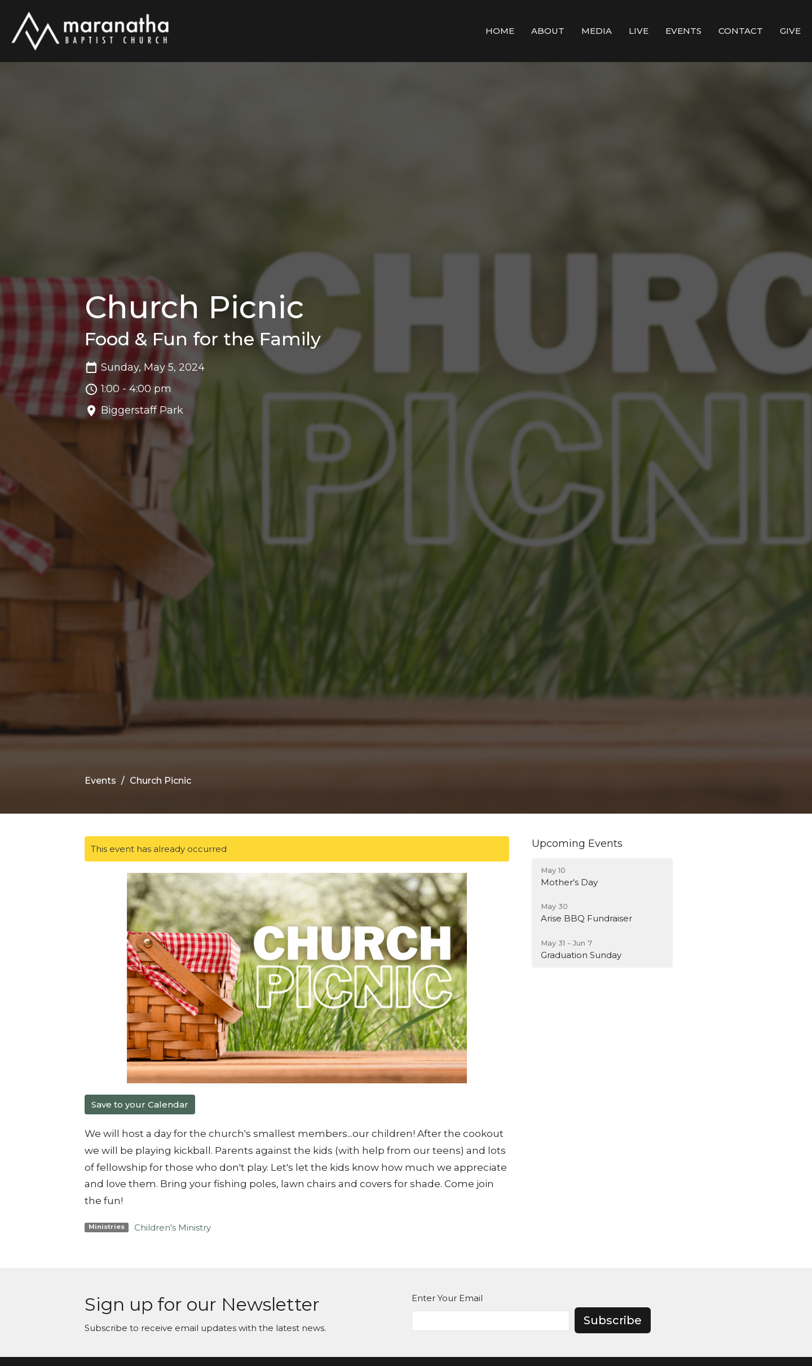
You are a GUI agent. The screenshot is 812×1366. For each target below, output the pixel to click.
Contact (740, 30)
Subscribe (613, 1320)
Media (596, 30)
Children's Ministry (172, 1227)
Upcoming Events (577, 843)
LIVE (638, 30)
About (547, 30)
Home (500, 30)
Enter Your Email (447, 1298)
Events (683, 30)
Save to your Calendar (139, 1104)
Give (790, 30)
